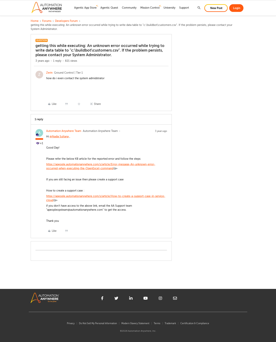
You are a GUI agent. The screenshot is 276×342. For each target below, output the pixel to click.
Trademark (170, 323)
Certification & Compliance (194, 323)
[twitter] (116, 299)
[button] (216, 8)
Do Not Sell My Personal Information (98, 323)
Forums (46, 21)
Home (35, 21)
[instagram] (160, 299)
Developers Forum (66, 21)
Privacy (71, 323)
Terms (157, 323)
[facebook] (102, 299)
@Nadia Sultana (59, 136)
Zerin (49, 72)
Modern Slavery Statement (135, 323)
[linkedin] (131, 299)
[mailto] (175, 299)
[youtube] (145, 299)
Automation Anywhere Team (63, 131)
